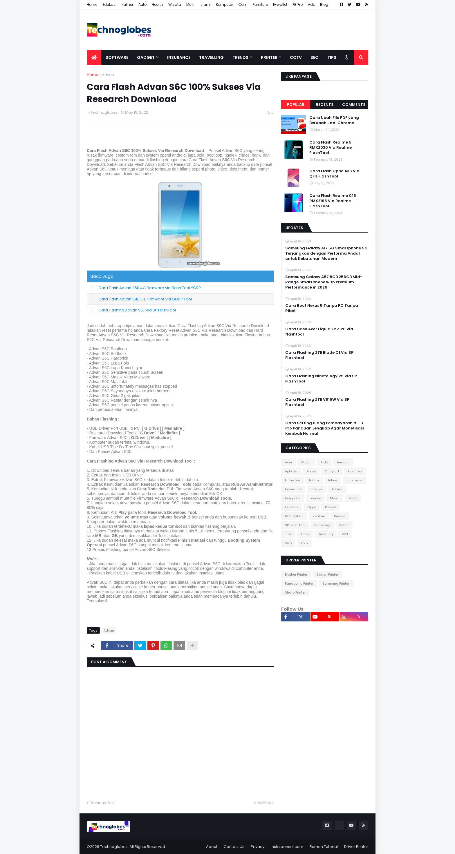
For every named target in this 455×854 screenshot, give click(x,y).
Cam (243, 4)
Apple (311, 471)
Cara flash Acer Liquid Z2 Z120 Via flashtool (319, 332)
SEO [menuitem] (314, 57)
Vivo (288, 543)
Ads (311, 4)
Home (92, 4)
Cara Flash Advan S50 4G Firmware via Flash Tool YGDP (149, 288)
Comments (354, 104)
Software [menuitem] (117, 57)
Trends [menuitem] (240, 57)
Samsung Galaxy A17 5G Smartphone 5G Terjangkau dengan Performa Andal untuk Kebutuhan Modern (326, 253)
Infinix (332, 480)
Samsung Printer (335, 583)
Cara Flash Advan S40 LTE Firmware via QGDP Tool (145, 299)
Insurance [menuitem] (178, 57)
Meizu (335, 498)
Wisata (174, 4)
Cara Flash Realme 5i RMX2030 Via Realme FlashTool (331, 147)
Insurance (293, 489)
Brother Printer (296, 574)
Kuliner (127, 4)
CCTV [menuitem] (296, 57)
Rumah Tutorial (324, 846)
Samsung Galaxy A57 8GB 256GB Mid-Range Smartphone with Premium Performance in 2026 (323, 282)
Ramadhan (294, 516)
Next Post (262, 803)
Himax (314, 480)
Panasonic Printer (299, 583)
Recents (325, 104)
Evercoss (355, 471)
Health (157, 4)
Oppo (311, 507)
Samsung (322, 525)
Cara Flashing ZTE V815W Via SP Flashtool (317, 402)
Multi (190, 4)
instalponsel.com (287, 846)
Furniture (260, 4)
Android (343, 462)
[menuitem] (94, 57)
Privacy (257, 846)
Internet (316, 489)
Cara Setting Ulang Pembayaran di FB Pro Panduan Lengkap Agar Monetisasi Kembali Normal (324, 428)
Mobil (353, 498)
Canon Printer (327, 574)
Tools (305, 534)
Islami (205, 4)
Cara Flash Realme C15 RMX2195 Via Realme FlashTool (332, 201)
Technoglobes (114, 846)
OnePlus (291, 507)
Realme (319, 516)
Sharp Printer (295, 592)
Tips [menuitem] (331, 57)
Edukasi (109, 4)
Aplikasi (291, 471)
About (211, 846)
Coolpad (332, 471)
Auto (142, 4)
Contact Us (234, 846)
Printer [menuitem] (269, 57)
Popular (295, 104)
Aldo (324, 462)
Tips (288, 534)
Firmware (292, 480)
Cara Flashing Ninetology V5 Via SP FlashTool (321, 378)
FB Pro (297, 4)
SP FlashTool (295, 525)
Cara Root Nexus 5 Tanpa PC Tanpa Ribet (321, 308)
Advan (108, 74)
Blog (324, 4)
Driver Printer (356, 846)
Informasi (354, 480)
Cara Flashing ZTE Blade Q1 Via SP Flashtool (319, 355)
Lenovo (315, 498)
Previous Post (102, 803)
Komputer (224, 4)
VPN (345, 534)
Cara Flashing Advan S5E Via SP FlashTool (137, 310)
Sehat (344, 525)
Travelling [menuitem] (211, 57)
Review (339, 516)
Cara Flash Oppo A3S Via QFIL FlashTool (334, 173)
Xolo (304, 543)
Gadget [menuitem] (146, 57)
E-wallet (280, 4)
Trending (325, 534)
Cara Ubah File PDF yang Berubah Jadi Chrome (334, 120)
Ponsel (330, 507)
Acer (288, 462)
